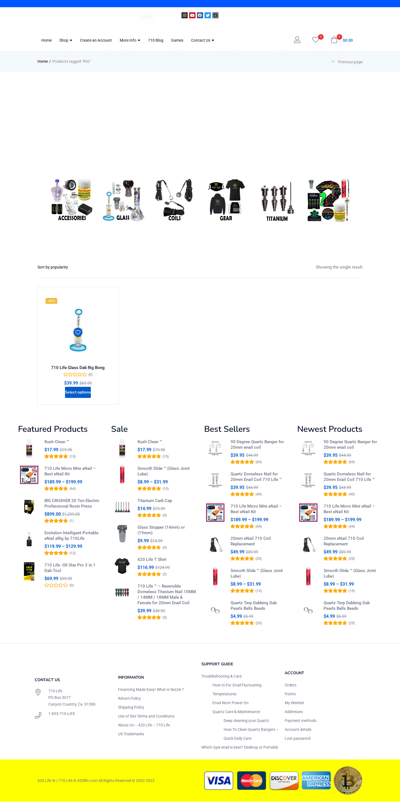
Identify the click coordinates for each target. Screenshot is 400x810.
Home (46, 40)
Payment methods (300, 728)
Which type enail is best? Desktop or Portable (239, 755)
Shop (65, 40)
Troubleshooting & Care (221, 684)
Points (290, 702)
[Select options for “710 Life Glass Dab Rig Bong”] (78, 396)
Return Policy (129, 706)
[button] (342, 40)
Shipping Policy (131, 715)
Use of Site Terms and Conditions (146, 724)
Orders (290, 693)
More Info (130, 40)
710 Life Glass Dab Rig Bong (78, 369)
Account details (298, 737)
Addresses (294, 720)
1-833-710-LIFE (61, 722)
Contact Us (202, 40)
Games (177, 40)
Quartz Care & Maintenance (236, 720)
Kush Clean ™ (56, 447)
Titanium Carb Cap (155, 509)
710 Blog (155, 40)
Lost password (298, 746)
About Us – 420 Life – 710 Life (144, 733)
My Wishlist (294, 711)
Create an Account (96, 40)
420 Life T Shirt (152, 570)
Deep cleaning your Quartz (246, 728)
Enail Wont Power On (230, 711)
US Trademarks (131, 742)
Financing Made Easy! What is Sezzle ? (151, 697)
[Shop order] (58, 267)
